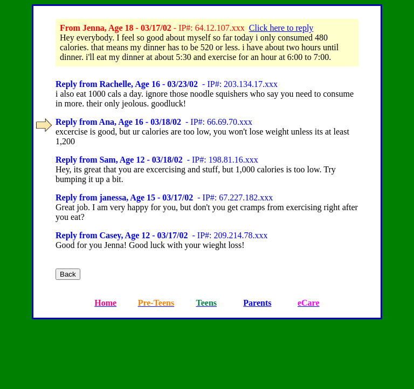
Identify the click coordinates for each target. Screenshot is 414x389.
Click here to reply (281, 27)
